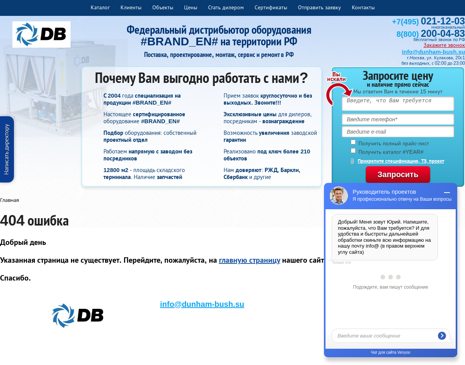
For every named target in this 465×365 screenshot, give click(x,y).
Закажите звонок (444, 45)
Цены (190, 7)
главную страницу (249, 260)
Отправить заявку (319, 7)
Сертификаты (271, 7)
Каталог (100, 7)
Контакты (363, 7)
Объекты (162, 7)
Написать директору (6, 149)
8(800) (430, 34)
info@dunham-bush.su (433, 51)
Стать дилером (226, 7)
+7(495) (428, 22)
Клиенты (131, 7)
